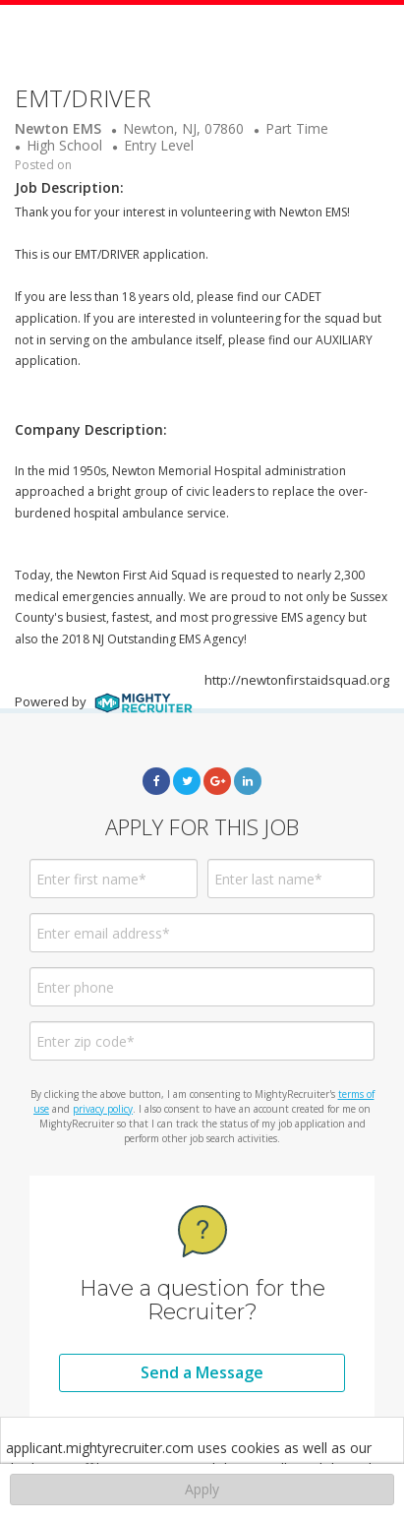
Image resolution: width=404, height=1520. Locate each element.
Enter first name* (91, 879)
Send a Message (202, 1372)
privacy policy (103, 1109)
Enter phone (75, 987)
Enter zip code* (85, 1041)
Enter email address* (103, 933)
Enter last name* (268, 879)
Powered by (104, 701)
